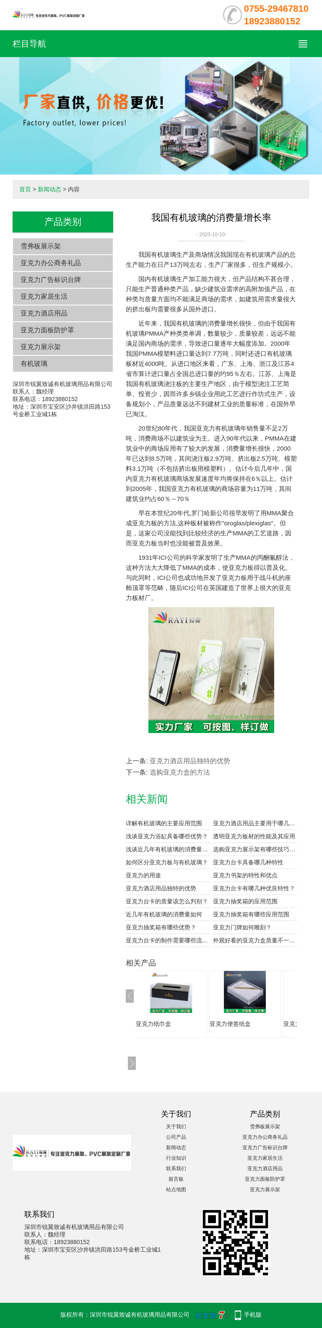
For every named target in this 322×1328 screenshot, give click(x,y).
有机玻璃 (34, 363)
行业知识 (176, 1158)
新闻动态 (49, 189)
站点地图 (176, 1189)
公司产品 (176, 1137)
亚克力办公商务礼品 (51, 262)
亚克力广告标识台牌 (51, 279)
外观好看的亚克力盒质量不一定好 (255, 940)
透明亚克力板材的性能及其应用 (254, 836)
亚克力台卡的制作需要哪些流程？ (168, 940)
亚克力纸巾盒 (161, 1023)
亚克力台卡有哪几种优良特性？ (254, 888)
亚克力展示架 (41, 346)
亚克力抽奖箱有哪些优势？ (161, 927)
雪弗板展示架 (41, 246)
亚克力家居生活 (44, 296)
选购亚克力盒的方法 (180, 772)
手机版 (253, 1314)
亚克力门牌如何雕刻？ (242, 927)
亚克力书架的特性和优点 (245, 875)
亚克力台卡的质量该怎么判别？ (167, 901)
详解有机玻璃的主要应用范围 (164, 823)
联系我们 (176, 1168)
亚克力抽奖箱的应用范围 (245, 901)
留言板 (176, 1179)
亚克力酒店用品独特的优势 (190, 760)
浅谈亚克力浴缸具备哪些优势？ (167, 836)
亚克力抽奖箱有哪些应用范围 (251, 914)
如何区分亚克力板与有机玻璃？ (167, 862)
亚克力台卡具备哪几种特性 (248, 862)
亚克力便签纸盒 (238, 1023)
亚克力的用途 (143, 875)
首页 (25, 189)
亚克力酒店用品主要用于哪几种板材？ (255, 823)
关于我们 (176, 1127)
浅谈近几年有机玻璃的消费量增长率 (168, 849)
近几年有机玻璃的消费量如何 (164, 914)
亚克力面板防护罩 (47, 330)
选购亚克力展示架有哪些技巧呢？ (255, 849)
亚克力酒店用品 (44, 313)
